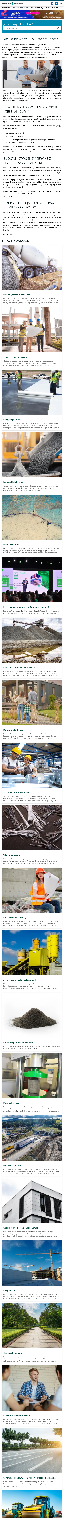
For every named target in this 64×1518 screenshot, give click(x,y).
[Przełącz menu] (61, 4)
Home (12, 8)
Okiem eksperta (22, 8)
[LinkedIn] (56, 3)
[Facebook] (52, 3)
